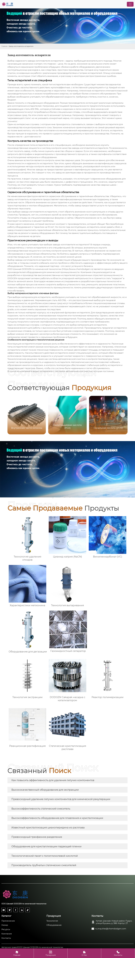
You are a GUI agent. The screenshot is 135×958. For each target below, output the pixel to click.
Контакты (6, 938)
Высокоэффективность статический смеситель (40, 808)
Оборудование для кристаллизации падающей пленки (46, 846)
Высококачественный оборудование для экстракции (45, 789)
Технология (52, 921)
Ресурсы (5, 929)
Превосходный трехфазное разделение (36, 836)
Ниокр (4, 925)
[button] (122, 414)
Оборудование (54, 925)
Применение (8, 921)
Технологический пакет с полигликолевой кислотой (44, 855)
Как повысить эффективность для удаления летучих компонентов (52, 780)
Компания (6, 934)
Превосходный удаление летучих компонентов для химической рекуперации (60, 799)
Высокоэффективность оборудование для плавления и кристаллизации (57, 818)
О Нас (84, 953)
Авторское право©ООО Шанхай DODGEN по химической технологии (32, 947)
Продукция (50, 953)
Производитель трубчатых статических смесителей (43, 865)
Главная (4, 46)
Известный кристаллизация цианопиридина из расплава (48, 827)
